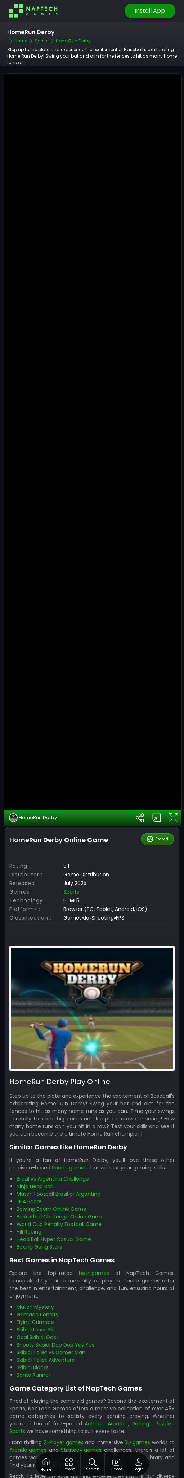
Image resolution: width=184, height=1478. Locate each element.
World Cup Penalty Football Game (59, 1196)
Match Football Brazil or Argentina (58, 1166)
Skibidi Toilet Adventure (46, 1331)
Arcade (117, 1396)
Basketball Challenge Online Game (60, 1188)
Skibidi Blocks (33, 1339)
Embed (157, 811)
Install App (150, 10)
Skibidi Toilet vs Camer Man (51, 1324)
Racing (140, 1396)
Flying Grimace (35, 1294)
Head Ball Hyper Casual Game (54, 1211)
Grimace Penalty (38, 1286)
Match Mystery (35, 1278)
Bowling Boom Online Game (51, 1181)
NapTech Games (30, 1471)
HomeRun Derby (33, 790)
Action (93, 1396)
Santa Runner (33, 1347)
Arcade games (27, 1422)
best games (94, 1245)
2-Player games (64, 1414)
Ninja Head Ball (35, 1158)
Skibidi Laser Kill (35, 1301)
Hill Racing (29, 1204)
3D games (137, 1414)
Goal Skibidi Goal (37, 1309)
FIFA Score (29, 1173)
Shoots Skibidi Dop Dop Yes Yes (55, 1316)
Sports (71, 864)
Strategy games (81, 1422)
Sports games (69, 1140)
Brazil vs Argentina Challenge (53, 1151)
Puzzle (163, 1396)
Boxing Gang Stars (39, 1219)
